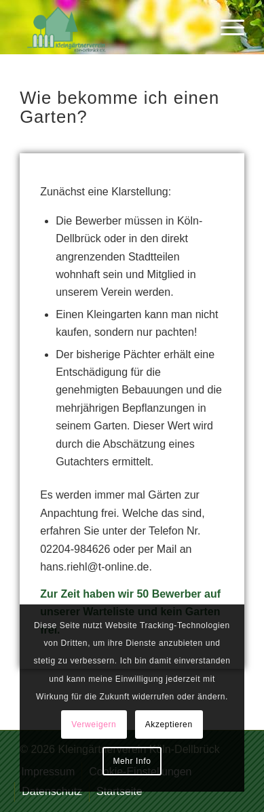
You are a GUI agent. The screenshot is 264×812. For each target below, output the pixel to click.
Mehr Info (132, 761)
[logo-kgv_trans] (110, 27)
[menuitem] (225, 27)
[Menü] (225, 27)
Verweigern (93, 724)
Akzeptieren (169, 724)
